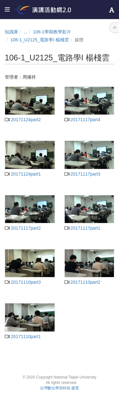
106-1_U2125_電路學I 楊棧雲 (39, 39)
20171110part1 (23, 336)
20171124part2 (23, 119)
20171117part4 (82, 119)
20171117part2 (23, 228)
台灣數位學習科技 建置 (59, 388)
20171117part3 (82, 174)
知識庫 (11, 31)
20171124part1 (23, 174)
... (26, 31)
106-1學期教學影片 (52, 31)
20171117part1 (82, 228)
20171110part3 (23, 282)
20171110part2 (82, 282)
